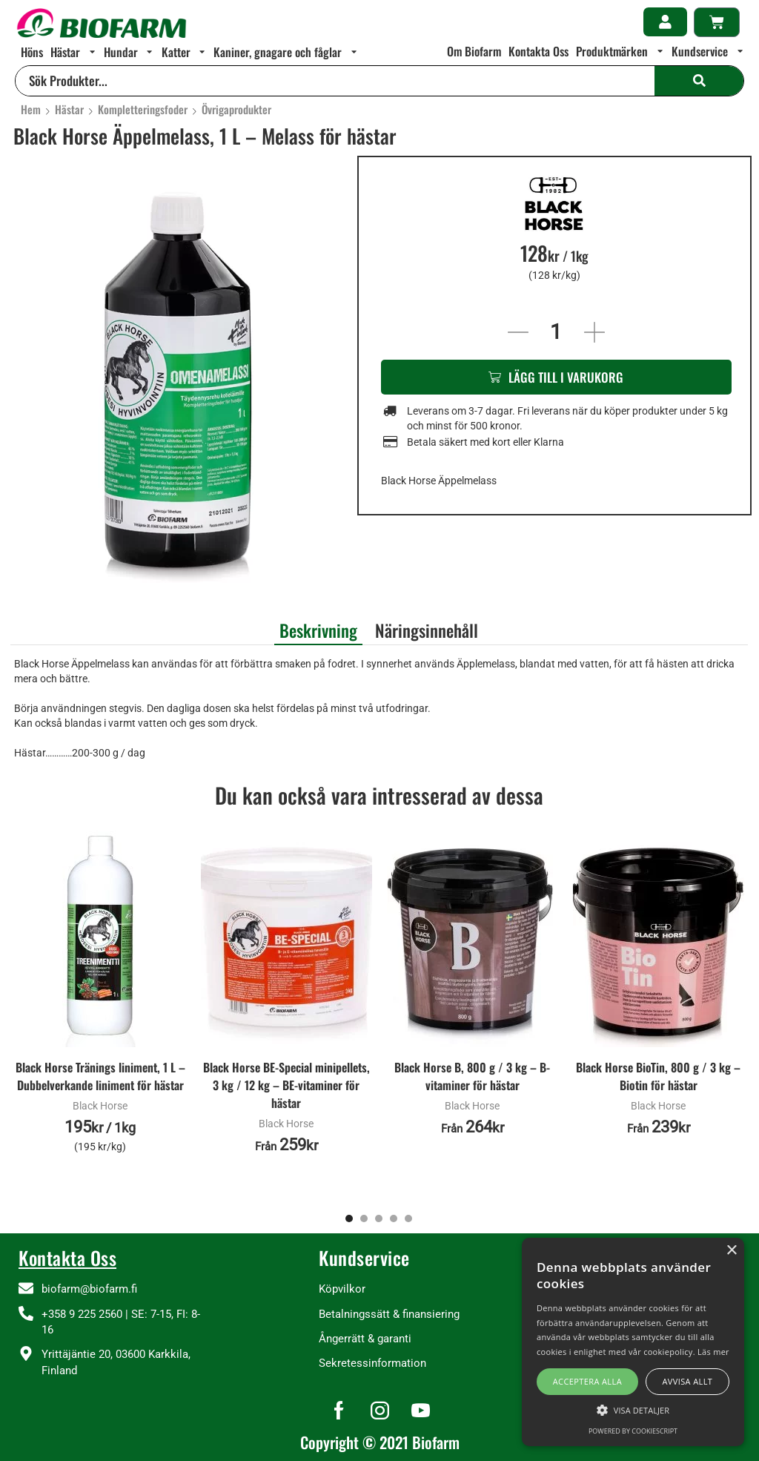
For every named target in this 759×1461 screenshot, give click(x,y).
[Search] (698, 81)
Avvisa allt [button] (687, 1381)
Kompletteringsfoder (143, 109)
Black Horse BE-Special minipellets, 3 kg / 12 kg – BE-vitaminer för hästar (286, 1085)
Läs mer (713, 1351)
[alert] (633, 1342)
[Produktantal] (556, 331)
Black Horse (100, 1106)
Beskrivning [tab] (318, 630)
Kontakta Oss (67, 1257)
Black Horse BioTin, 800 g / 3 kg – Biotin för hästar (658, 1076)
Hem (31, 109)
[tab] (318, 628)
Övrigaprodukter (236, 109)
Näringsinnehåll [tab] (426, 630)
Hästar (69, 109)
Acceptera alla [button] (587, 1381)
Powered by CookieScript (633, 1431)
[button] (665, 22)
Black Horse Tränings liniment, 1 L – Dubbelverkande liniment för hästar (100, 1076)
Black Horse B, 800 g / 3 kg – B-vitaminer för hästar (472, 1076)
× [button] (731, 1250)
